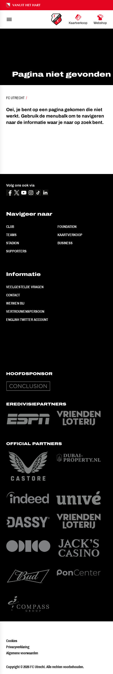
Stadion (12, 243)
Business (65, 243)
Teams (11, 235)
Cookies (11, 640)
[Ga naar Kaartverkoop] (78, 19)
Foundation (67, 226)
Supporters (16, 251)
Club (10, 226)
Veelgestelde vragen (24, 287)
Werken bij (15, 303)
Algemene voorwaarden (22, 653)
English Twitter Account (27, 319)
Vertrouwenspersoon (25, 311)
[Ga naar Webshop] (100, 19)
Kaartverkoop (70, 235)
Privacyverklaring (17, 647)
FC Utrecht (15, 98)
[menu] (9, 19)
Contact (13, 295)
